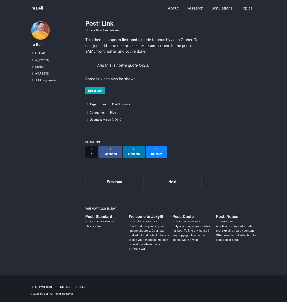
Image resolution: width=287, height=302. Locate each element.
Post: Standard (98, 214)
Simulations (222, 8)
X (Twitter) (41, 285)
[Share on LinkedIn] (135, 151)
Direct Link (95, 92)
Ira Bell (36, 8)
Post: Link (99, 23)
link (100, 80)
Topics (247, 8)
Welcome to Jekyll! (146, 214)
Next (172, 179)
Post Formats (121, 106)
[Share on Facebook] (111, 151)
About (173, 8)
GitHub (64, 285)
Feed (81, 285)
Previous (114, 179)
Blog (113, 114)
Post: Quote (183, 214)
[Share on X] (91, 151)
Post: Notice (227, 214)
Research (195, 8)
